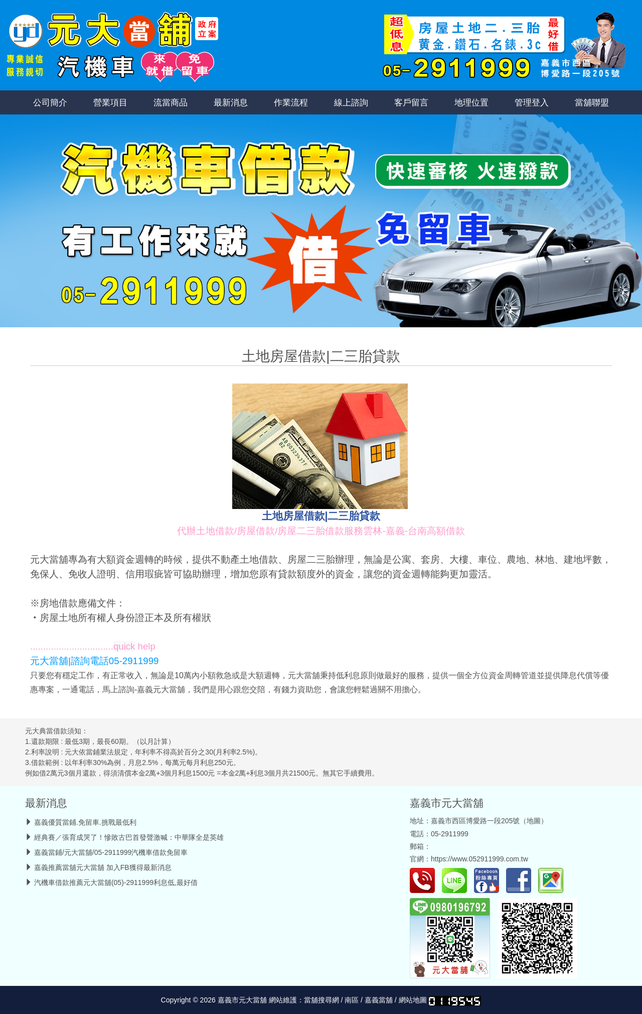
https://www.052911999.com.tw (479, 859)
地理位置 (471, 102)
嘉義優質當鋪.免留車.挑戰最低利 (85, 822)
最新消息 (231, 102)
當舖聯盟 (592, 102)
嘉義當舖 (379, 1000)
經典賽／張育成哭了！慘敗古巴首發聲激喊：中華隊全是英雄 (129, 837)
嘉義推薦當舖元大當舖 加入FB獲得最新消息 (103, 867)
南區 (352, 1000)
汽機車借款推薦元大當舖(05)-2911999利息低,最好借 (116, 882)
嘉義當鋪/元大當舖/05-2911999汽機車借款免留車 (111, 852)
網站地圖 (413, 1000)
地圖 (534, 821)
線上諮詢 (351, 102)
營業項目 (110, 102)
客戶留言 (411, 102)
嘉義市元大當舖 (447, 803)
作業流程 (291, 102)
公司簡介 (50, 102)
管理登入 (532, 102)
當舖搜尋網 (321, 1000)
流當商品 (170, 102)
